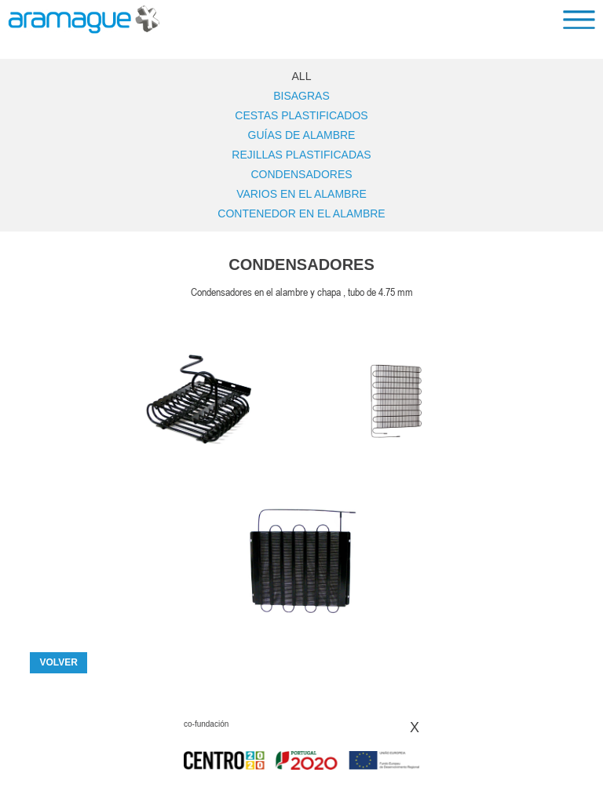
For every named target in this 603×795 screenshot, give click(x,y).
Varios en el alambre (301, 194)
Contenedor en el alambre (301, 213)
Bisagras (301, 95)
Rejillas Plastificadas (301, 154)
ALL (302, 76)
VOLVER (58, 662)
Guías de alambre (302, 135)
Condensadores (301, 174)
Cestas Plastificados (301, 115)
